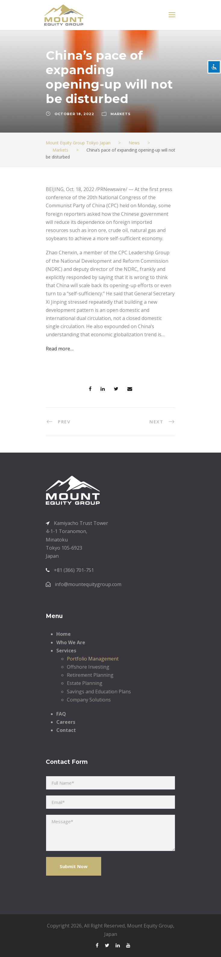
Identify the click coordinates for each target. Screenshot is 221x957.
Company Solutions (89, 699)
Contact (66, 730)
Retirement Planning (90, 675)
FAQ (61, 714)
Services (66, 650)
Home (63, 634)
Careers (65, 722)
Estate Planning (84, 683)
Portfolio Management (93, 658)
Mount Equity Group (150, 925)
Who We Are (70, 642)
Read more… (59, 348)
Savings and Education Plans (99, 691)
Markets (120, 114)
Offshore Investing (88, 667)
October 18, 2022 (74, 114)
